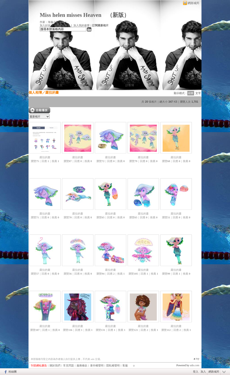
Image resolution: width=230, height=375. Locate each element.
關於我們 (55, 365)
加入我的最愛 (81, 25)
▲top (196, 358)
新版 (118, 15)
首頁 (59, 85)
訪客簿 (129, 85)
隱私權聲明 (113, 365)
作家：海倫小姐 (49, 22)
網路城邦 (193, 3)
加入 (203, 371)
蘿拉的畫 (45, 157)
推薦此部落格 (62, 25)
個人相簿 (105, 85)
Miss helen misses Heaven (70, 15)
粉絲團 (13, 371)
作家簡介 (154, 85)
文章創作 (80, 85)
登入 (195, 371)
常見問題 (68, 365)
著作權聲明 (97, 365)
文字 (198, 93)
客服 (125, 365)
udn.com (194, 365)
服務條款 (82, 365)
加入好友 (45, 25)
